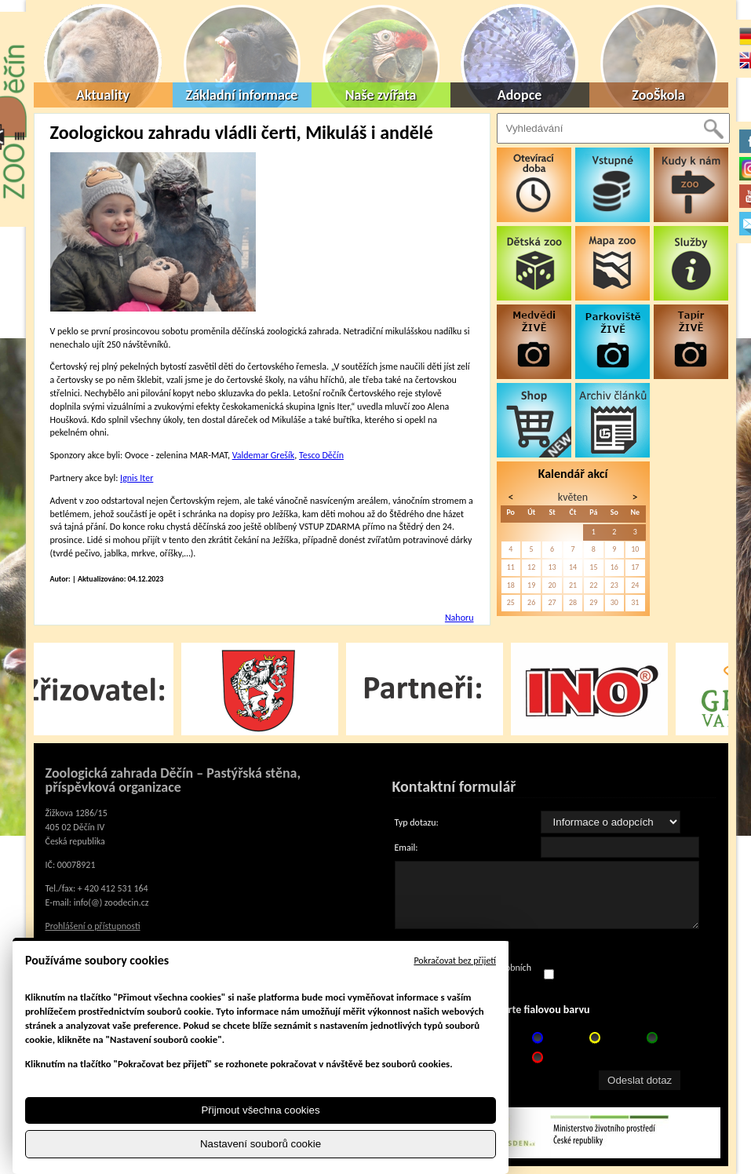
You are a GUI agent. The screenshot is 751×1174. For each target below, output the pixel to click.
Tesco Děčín (321, 455)
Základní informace (242, 95)
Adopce (520, 95)
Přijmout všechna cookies (260, 1110)
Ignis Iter (136, 477)
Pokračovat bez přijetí (455, 960)
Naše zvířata (381, 95)
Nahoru (459, 617)
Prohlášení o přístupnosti (93, 926)
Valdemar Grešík (263, 455)
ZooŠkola (658, 95)
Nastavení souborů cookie (260, 1144)
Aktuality (102, 95)
